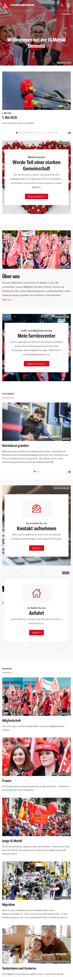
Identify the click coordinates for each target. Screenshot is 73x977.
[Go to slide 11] (52, 132)
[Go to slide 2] (20, 132)
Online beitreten (36, 196)
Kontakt (36, 547)
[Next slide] (69, 132)
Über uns (6, 299)
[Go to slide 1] (17, 132)
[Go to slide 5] (31, 132)
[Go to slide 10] (49, 132)
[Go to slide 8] (42, 132)
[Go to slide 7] (38, 132)
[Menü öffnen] (69, 5)
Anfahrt (35, 632)
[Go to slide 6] (35, 132)
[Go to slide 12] (56, 132)
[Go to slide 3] (24, 132)
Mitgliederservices (36, 363)
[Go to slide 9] (45, 132)
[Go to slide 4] (27, 132)
